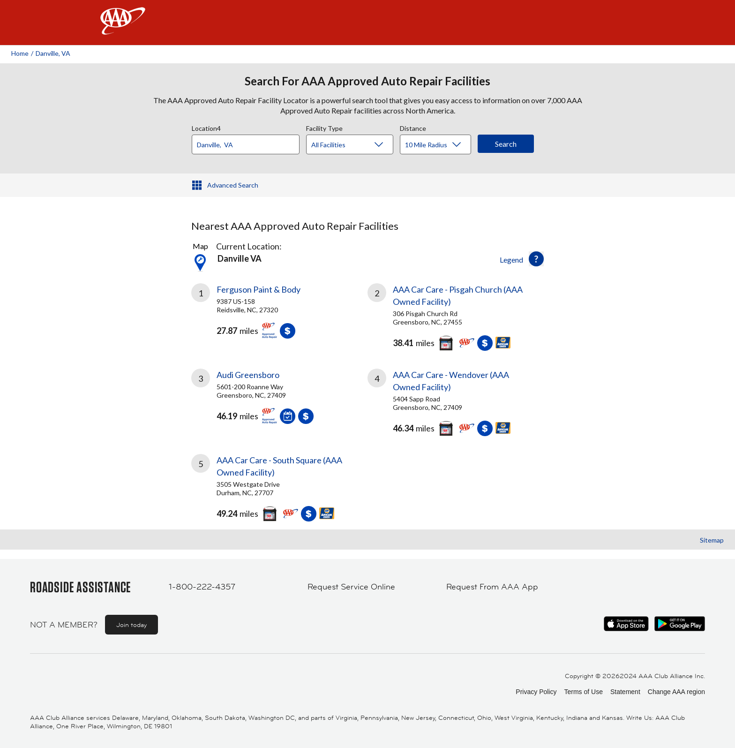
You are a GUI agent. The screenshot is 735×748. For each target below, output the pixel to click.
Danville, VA (53, 53)
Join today (131, 624)
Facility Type (324, 127)
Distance (413, 127)
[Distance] (439, 145)
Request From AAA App (492, 587)
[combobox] (249, 142)
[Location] (246, 144)
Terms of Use (583, 691)
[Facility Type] (357, 145)
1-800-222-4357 (202, 587)
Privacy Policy (536, 691)
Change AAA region (676, 691)
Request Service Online (351, 587)
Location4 (206, 127)
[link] (279, 314)
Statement (625, 691)
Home (20, 53)
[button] (536, 258)
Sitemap (712, 540)
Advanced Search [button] (232, 185)
